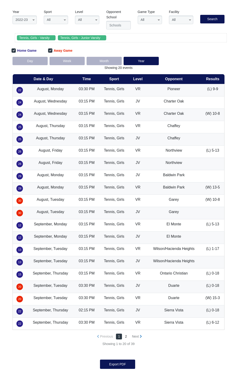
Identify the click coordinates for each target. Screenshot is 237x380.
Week (67, 61)
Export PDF (117, 364)
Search (212, 19)
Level (79, 12)
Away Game (60, 50)
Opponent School (113, 14)
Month (104, 61)
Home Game (24, 50)
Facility (174, 12)
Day (30, 61)
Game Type (146, 12)
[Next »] (137, 336)
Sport (48, 12)
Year (15, 12)
